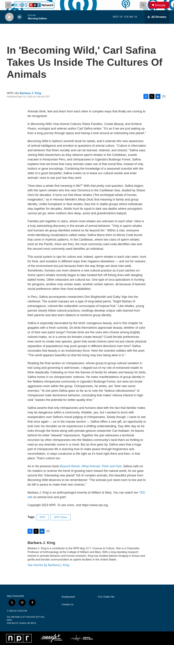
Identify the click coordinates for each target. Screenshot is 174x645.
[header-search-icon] (143, 5)
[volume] (19, 17)
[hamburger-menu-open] (8, 5)
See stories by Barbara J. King (48, 565)
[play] (9, 17)
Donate (160, 5)
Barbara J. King (30, 93)
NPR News (60, 517)
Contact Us (67, 604)
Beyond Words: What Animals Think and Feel (90, 466)
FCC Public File (106, 597)
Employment (68, 597)
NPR (42, 517)
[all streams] (157, 17)
